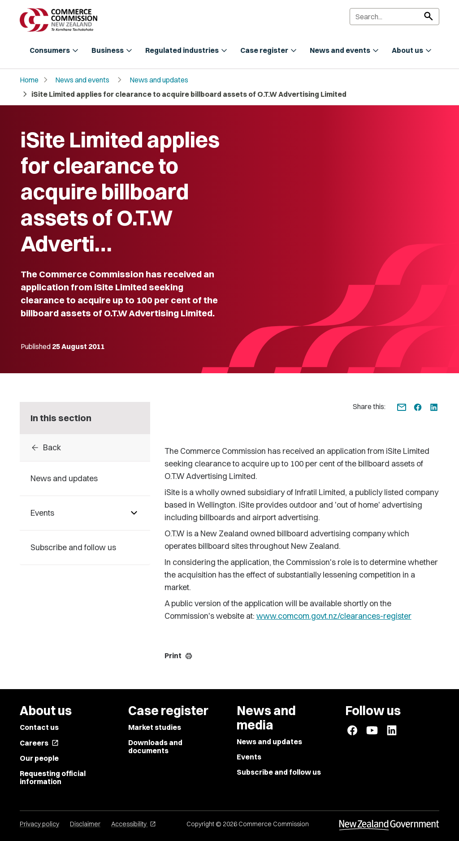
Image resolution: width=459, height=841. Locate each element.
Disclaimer (85, 824)
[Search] (394, 16)
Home (29, 79)
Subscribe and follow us (279, 772)
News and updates (159, 79)
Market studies (154, 727)
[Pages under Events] (134, 513)
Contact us (39, 727)
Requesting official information (53, 777)
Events (249, 756)
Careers (39, 742)
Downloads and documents (155, 746)
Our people (39, 758)
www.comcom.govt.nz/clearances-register (333, 616)
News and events (82, 79)
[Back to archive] (85, 447)
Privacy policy (39, 824)
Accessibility (133, 824)
